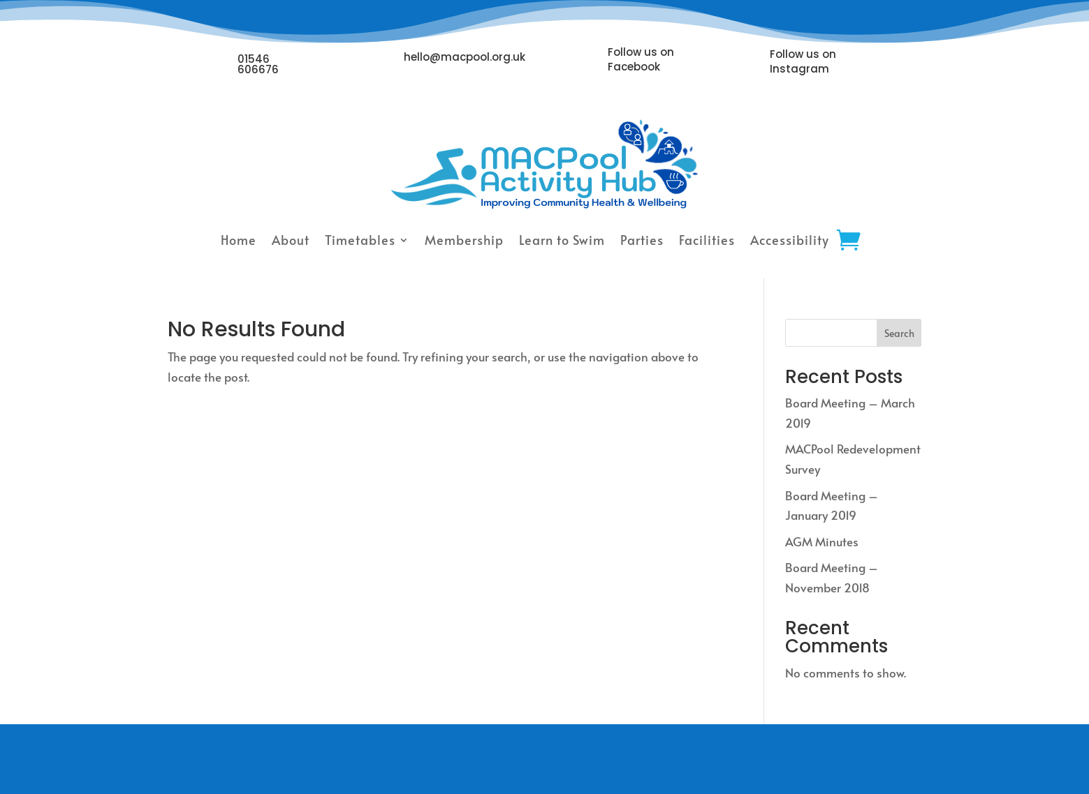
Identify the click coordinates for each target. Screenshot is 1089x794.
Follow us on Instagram (803, 61)
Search (899, 333)
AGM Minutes (821, 541)
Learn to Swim (562, 239)
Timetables (360, 239)
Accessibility (789, 239)
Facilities (707, 239)
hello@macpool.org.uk (464, 57)
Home (238, 239)
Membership (464, 239)
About (290, 239)
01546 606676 (258, 64)
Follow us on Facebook (641, 59)
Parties (642, 239)
